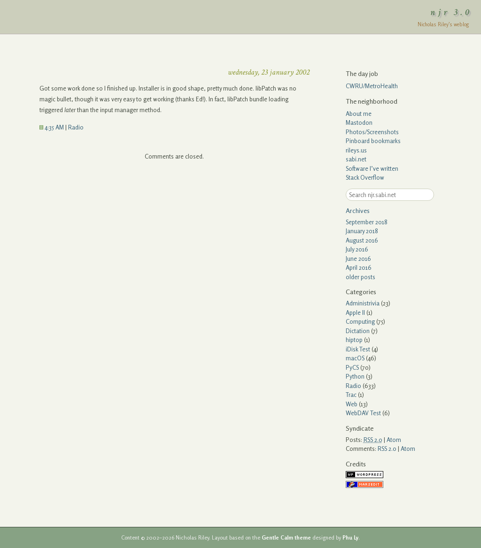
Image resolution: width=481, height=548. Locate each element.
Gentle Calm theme (286, 537)
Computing (360, 321)
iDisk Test (358, 349)
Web (351, 404)
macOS (355, 358)
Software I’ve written (372, 168)
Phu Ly (350, 537)
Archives (358, 210)
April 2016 (359, 267)
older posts (360, 277)
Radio (76, 127)
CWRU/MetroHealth (372, 86)
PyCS (352, 367)
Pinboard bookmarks (373, 141)
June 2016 (358, 258)
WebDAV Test (363, 413)
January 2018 (362, 231)
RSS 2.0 (387, 448)
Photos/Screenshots (372, 132)
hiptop (354, 339)
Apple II (355, 312)
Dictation (358, 331)
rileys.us (356, 150)
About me (359, 113)
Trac (351, 394)
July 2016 (357, 249)
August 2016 (362, 240)
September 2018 (367, 222)
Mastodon (359, 122)
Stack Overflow (365, 177)
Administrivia (363, 303)
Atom (394, 439)
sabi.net (356, 159)
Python (355, 376)
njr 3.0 (451, 12)
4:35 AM (51, 127)
